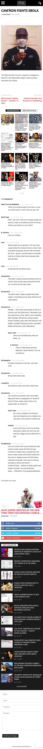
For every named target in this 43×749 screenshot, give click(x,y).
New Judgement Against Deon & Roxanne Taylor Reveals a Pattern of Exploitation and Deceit (7, 147)
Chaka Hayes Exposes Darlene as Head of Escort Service (27, 573)
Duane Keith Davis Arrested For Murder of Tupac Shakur (7, 184)
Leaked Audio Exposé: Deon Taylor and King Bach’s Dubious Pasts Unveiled (35, 185)
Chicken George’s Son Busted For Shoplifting (32, 99)
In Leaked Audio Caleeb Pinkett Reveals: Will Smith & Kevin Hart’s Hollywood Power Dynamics (21, 186)
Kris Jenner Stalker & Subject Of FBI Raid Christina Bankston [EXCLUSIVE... (27, 665)
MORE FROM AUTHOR (29, 110)
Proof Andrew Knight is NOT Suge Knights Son (26, 595)
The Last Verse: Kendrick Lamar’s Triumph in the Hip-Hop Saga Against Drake (35, 127)
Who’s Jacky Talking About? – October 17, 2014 (10, 100)
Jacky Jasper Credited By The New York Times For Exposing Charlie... (21, 511)
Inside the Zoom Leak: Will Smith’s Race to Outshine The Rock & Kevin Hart (20, 166)
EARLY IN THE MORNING (10, 204)
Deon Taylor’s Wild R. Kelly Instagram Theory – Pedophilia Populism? (35, 166)
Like (39, 523)
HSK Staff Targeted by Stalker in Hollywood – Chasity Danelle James (27, 631)
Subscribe (36, 538)
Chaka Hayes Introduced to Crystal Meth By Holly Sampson (26, 585)
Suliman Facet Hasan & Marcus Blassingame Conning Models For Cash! (27, 619)
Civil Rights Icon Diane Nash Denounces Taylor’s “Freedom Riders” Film (21, 146)
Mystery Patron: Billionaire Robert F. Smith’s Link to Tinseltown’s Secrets (35, 145)
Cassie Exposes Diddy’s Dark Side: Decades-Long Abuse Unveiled (7, 166)
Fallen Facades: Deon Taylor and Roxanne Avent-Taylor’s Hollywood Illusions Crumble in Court (21, 127)
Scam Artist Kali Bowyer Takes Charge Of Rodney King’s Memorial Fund (27, 642)
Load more (21, 686)
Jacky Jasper (6, 14)
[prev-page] (20, 193)
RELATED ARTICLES (13, 110)
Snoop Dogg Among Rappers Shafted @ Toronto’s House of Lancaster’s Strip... (27, 551)
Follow (37, 528)
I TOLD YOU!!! (5, 124)
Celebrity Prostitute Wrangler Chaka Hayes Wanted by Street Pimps (27, 677)
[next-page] (23, 193)
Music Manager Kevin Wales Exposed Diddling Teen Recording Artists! (26, 607)
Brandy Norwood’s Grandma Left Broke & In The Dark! (27, 562)
